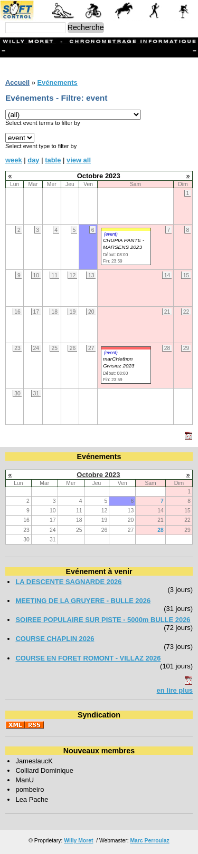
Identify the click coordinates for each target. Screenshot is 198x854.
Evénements (57, 82)
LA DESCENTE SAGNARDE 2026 (68, 582)
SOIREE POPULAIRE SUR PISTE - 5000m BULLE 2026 (102, 620)
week (13, 160)
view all (79, 160)
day (33, 160)
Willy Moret (78, 840)
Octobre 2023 (98, 475)
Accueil (17, 82)
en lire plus (175, 690)
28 (160, 530)
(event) (111, 234)
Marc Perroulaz (149, 840)
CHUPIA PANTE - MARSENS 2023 (123, 243)
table (53, 160)
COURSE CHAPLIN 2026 (54, 639)
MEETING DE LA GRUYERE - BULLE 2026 (82, 601)
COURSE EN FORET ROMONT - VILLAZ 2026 (88, 658)
